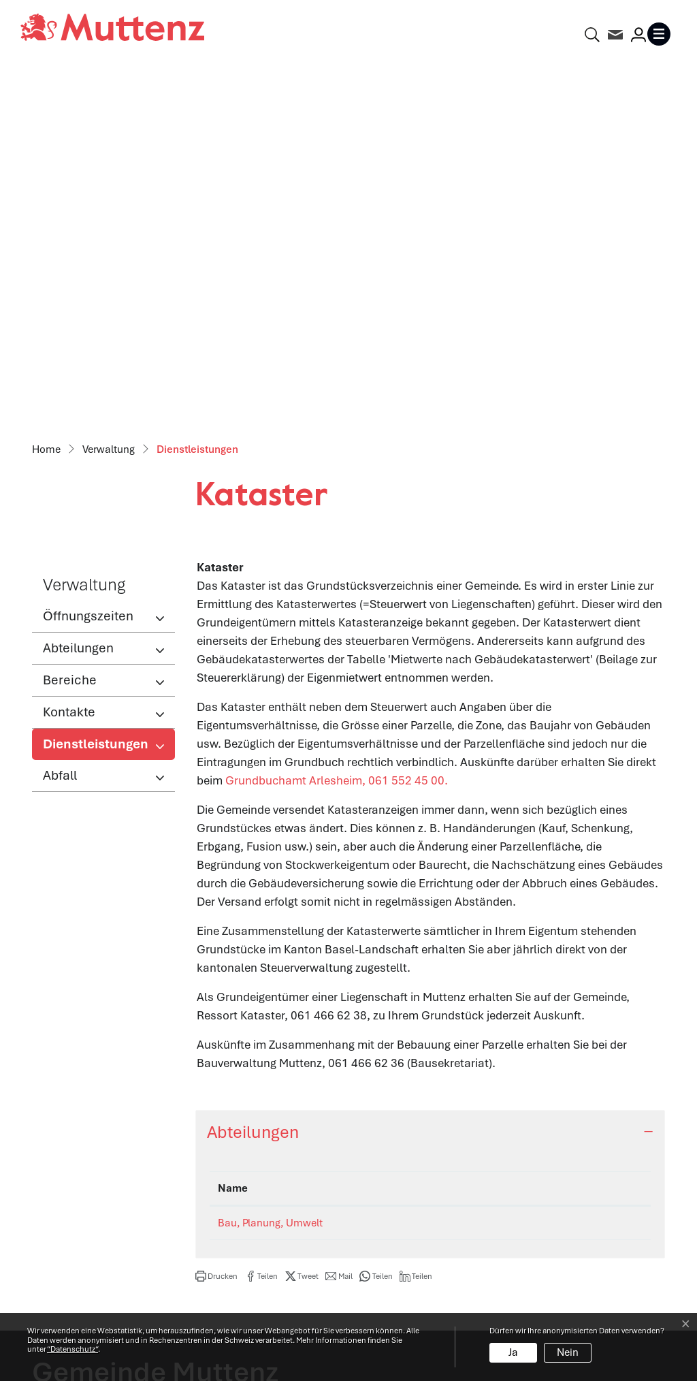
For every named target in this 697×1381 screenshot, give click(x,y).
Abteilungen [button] (253, 776)
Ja (513, 1352)
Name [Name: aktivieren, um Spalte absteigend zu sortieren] (233, 832)
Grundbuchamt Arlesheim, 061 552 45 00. (344, 424)
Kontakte (69, 355)
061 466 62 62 (111, 1151)
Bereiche (70, 323)
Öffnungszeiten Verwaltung (430, 1096)
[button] (216, 920)
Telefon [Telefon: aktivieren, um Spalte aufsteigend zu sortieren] (412, 832)
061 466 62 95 (427, 867)
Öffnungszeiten (88, 259)
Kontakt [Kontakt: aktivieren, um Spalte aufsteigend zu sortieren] (535, 832)
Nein (568, 1352)
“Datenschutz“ (72, 1349)
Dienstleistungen (95, 391)
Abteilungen (78, 291)
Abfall (60, 419)
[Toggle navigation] (662, 34)
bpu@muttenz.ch (557, 867)
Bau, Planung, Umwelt (270, 867)
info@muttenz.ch (77, 1169)
